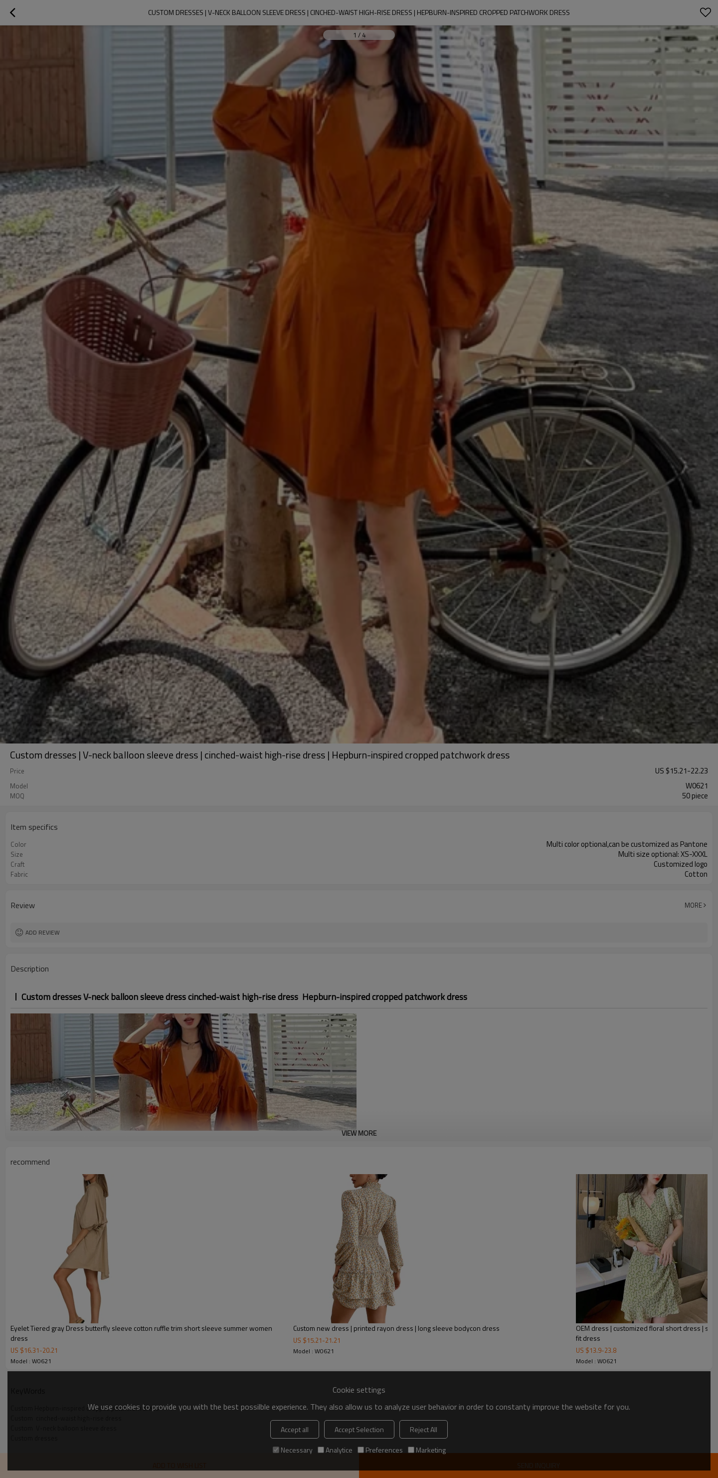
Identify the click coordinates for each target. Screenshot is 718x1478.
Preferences (380, 1450)
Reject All (423, 1429)
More (693, 905)
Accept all (295, 1429)
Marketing (427, 1450)
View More (359, 1133)
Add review (42, 932)
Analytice (335, 1450)
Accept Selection (359, 1429)
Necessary (293, 1450)
